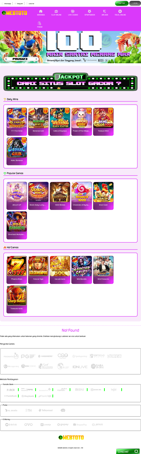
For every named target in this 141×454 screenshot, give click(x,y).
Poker (40, 25)
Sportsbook (90, 13)
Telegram (18, 4)
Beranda (41, 13)
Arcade (105, 13)
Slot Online (56, 13)
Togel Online (120, 13)
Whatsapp (6, 4)
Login (135, 3)
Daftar (122, 3)
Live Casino (73, 13)
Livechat (30, 4)
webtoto (65, 448)
